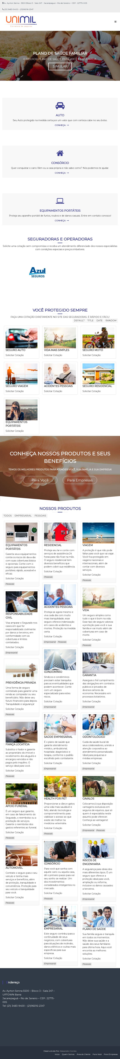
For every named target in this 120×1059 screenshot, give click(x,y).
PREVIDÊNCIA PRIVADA (21, 682)
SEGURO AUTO (15, 350)
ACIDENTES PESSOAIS (58, 386)
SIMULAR (60, 66)
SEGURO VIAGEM (17, 386)
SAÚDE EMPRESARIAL (58, 736)
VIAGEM (87, 545)
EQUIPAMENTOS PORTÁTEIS (60, 210)
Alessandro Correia (68, 1051)
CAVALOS (88, 798)
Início (57, 1054)
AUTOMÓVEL (14, 867)
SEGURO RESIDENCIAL (97, 386)
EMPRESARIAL (53, 928)
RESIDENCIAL (52, 545)
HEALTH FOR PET (55, 798)
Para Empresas (80, 480)
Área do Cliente (83, 1054)
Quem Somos (68, 1054)
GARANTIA (89, 675)
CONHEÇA (60, 125)
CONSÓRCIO (60, 163)
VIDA (85, 610)
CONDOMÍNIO (53, 671)
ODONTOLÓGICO (93, 736)
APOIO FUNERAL (16, 805)
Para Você (40, 480)
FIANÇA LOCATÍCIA (17, 744)
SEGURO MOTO (92, 350)
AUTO (60, 115)
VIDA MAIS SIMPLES (56, 350)
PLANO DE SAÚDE (94, 928)
